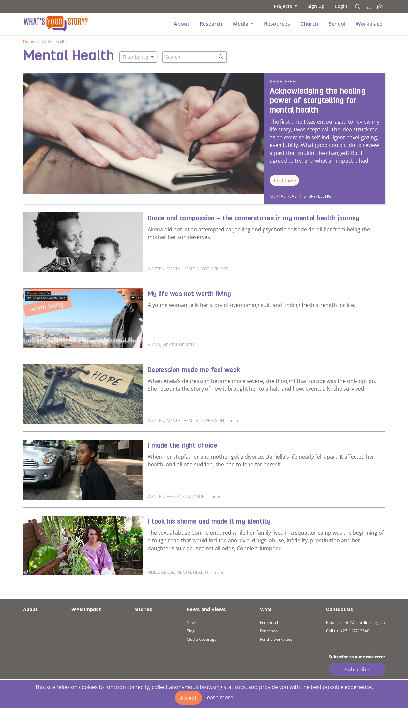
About (30, 609)
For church (269, 622)
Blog (191, 631)
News (192, 622)
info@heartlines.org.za (364, 622)
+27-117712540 (354, 631)
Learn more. (219, 697)
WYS (265, 609)
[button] (285, 6)
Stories (144, 609)
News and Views (206, 609)
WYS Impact (86, 609)
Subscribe (357, 669)
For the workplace (276, 639)
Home (28, 41)
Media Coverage (202, 639)
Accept (188, 697)
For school (269, 631)
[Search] (357, 6)
